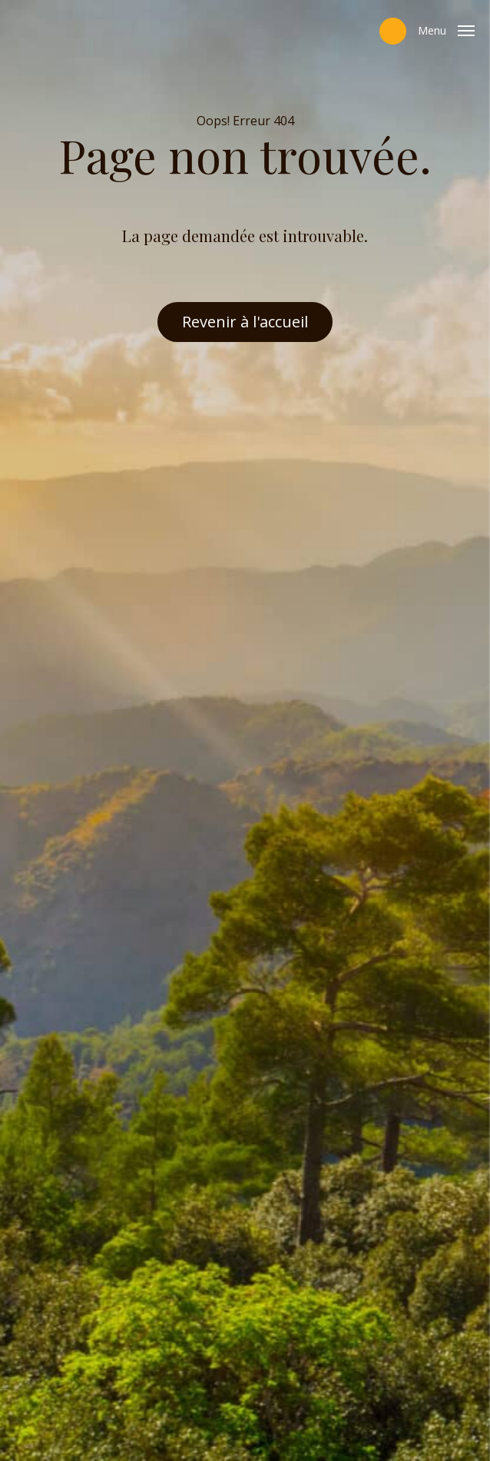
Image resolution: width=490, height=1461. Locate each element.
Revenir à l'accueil (245, 321)
